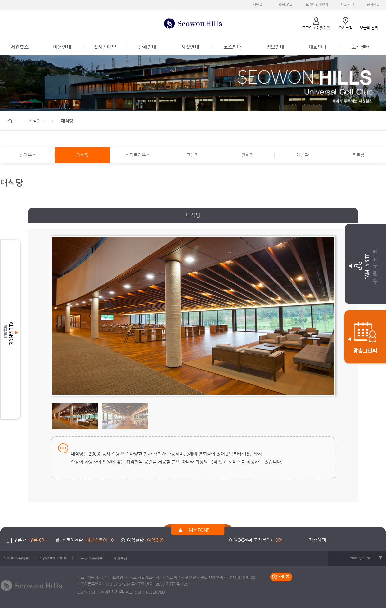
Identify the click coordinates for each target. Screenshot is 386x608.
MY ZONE (199, 529)
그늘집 (192, 154)
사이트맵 (120, 558)
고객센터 (361, 46)
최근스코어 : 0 (100, 539)
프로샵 (358, 154)
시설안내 (190, 46)
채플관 (302, 154)
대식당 (82, 154)
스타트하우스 (137, 154)
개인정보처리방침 (53, 558)
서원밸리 (259, 5)
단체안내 (147, 46)
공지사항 (373, 5)
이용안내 (62, 46)
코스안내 (233, 46)
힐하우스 (27, 154)
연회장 (247, 154)
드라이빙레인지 (317, 5)
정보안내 (275, 46)
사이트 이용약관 (16, 558)
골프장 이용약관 (90, 558)
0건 (278, 539)
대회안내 (347, 5)
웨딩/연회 (286, 5)
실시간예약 (105, 46)
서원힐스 (20, 46)
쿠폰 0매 (37, 539)
